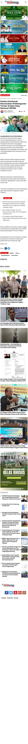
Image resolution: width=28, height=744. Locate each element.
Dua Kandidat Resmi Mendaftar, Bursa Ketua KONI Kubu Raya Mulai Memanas (12, 324)
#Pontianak (14, 255)
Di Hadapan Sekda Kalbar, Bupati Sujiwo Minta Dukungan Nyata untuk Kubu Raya (14, 218)
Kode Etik (10, 598)
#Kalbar (11, 253)
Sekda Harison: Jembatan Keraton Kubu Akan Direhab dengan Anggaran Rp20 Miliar (14, 446)
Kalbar (5, 98)
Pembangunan (14, 98)
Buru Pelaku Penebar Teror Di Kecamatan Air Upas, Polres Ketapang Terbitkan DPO (14, 212)
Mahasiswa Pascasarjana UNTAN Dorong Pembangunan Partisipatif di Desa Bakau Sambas (11, 574)
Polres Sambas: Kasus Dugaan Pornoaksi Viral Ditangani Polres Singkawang (11, 565)
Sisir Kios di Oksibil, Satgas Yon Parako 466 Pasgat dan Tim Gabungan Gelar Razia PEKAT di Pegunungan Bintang (11, 549)
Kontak (16, 598)
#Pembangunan (5, 255)
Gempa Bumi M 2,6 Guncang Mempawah (10, 505)
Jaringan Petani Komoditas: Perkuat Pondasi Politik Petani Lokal (11, 514)
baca (21, 111)
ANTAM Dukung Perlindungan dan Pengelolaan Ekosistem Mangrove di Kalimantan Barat (11, 497)
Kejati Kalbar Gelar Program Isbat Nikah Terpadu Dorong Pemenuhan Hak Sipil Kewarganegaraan (10, 557)
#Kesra (17, 253)
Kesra (8, 98)
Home (1, 98)
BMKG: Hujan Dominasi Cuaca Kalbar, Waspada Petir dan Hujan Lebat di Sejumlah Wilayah (11, 541)
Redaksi (3, 598)
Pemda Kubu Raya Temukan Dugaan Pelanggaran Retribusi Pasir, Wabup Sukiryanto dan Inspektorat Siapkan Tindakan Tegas (14, 204)
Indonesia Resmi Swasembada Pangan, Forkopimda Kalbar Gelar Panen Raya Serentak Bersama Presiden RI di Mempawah (11, 524)
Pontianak (20, 98)
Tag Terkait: (4, 253)
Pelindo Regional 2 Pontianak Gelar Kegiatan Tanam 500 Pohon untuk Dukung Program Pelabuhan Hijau (11, 532)
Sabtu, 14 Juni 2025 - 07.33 (9, 112)
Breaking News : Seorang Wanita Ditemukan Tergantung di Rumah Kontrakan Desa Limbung (10, 345)
